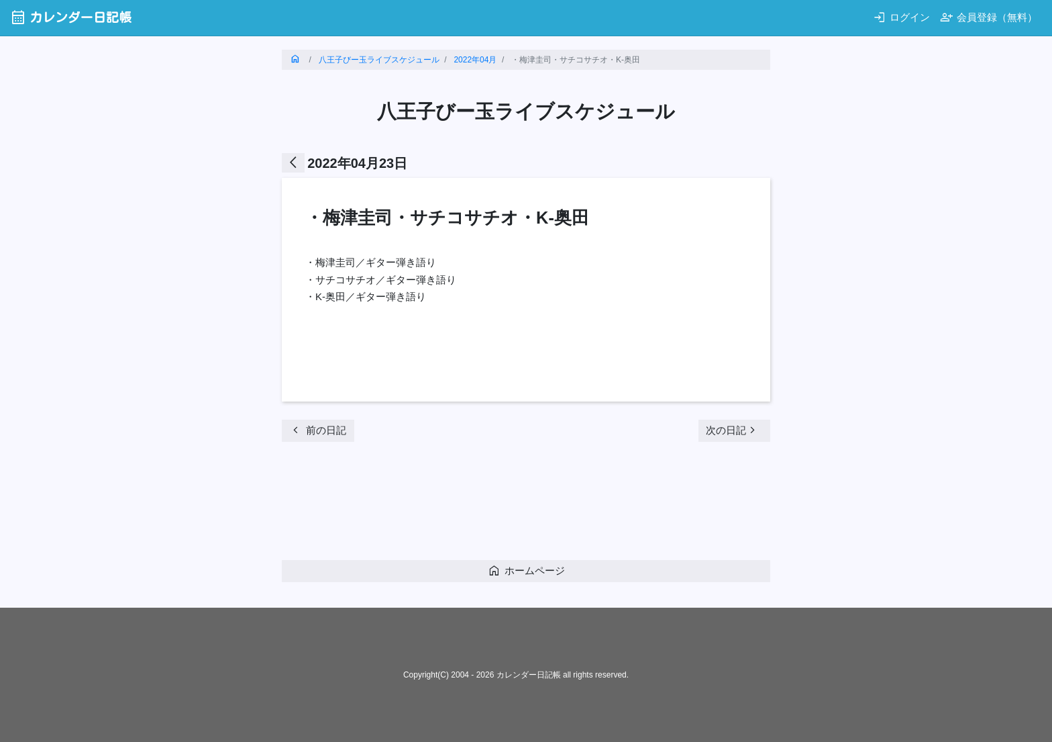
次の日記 (732, 430)
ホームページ (526, 570)
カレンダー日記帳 (71, 17)
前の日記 (317, 430)
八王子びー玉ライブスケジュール (379, 59)
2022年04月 (475, 59)
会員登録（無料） (988, 17)
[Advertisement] (526, 505)
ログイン (901, 17)
